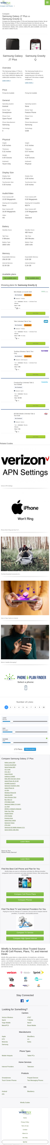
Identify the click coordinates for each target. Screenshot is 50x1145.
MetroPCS (5, 1025)
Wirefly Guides (25, 1102)
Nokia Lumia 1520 (10, 762)
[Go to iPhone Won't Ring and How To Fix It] (25, 509)
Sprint (4, 1020)
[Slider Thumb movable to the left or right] (11, 722)
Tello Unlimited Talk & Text (22, 321)
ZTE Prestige (8, 816)
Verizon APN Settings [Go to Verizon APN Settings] (6, 486)
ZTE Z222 (7, 825)
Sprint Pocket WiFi (10, 767)
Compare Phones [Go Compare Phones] (25, 900)
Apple (4, 1036)
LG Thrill (7, 806)
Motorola (5, 1042)
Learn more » (6, 80)
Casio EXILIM (9, 774)
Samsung (5, 1044)
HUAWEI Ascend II (10, 783)
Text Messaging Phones (35, 1080)
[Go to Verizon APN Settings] (25, 465)
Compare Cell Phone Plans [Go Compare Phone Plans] (25, 894)
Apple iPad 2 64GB (10, 820)
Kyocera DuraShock (10, 765)
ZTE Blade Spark (10, 802)
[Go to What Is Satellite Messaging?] (25, 642)
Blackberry (30, 1091)
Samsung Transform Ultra (12, 785)
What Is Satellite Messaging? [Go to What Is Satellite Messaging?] (9, 662)
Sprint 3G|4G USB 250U (12, 830)
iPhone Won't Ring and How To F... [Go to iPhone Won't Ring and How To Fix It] (10, 530)
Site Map (25, 1137)
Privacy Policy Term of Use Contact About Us (25, 1127)
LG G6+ (7, 790)
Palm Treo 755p (9, 811)
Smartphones (6, 1078)
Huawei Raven (9, 813)
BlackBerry (31, 1036)
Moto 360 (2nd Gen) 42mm (12, 778)
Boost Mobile (31, 1025)
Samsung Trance (9, 823)
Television (30, 1066)
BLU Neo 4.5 (8, 799)
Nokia (29, 1042)
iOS (3, 1094)
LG (28, 1039)
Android (4, 1091)
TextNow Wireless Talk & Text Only (23, 352)
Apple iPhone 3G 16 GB (11, 781)
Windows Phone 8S (10, 792)
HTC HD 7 (8, 772)
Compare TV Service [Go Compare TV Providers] (25, 933)
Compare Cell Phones (6, 6)
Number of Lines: (25, 702)
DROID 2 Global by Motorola (13, 809)
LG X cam (7, 769)
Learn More (25, 842)
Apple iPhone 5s (9, 788)
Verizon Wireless (7, 1017)
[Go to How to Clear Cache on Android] (25, 598)
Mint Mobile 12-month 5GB (23, 292)
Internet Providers (8, 1066)
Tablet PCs (31, 1055)
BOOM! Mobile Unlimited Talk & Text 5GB (24, 414)
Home (25, 1118)
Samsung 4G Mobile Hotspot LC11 (15, 827)
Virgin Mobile (6, 1023)
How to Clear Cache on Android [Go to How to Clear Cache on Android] (9, 618)
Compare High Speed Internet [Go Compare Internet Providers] (25, 938)
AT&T (29, 1017)
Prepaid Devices (32, 1078)
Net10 (29, 1023)
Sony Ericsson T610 (10, 797)
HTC (3, 1039)
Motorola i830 (8, 795)
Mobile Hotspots (7, 1055)
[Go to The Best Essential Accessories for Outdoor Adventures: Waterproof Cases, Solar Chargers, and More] (25, 554)
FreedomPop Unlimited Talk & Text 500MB (24, 383)
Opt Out (25, 1142)
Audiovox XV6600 (10, 776)
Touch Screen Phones (9, 1080)
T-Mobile (30, 1020)
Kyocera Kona (9, 818)
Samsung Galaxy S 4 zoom (12, 804)
